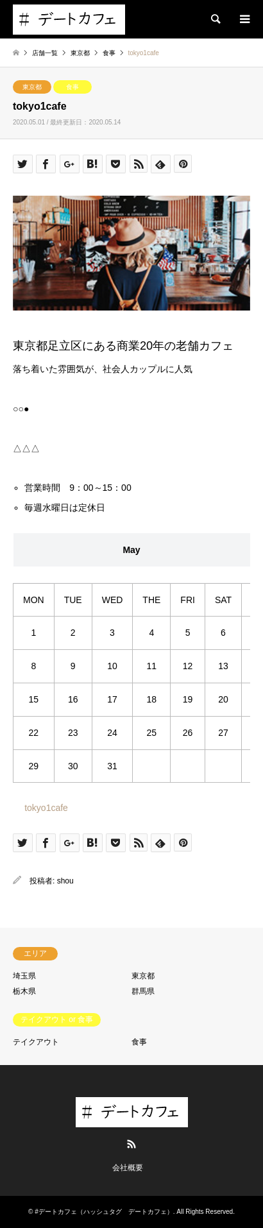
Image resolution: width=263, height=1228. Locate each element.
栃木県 (24, 991)
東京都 (32, 86)
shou (65, 880)
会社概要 (127, 1167)
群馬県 (143, 991)
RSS (131, 1143)
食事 (72, 86)
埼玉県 (24, 975)
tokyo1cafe (46, 808)
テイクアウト (36, 1041)
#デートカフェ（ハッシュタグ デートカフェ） (104, 1211)
